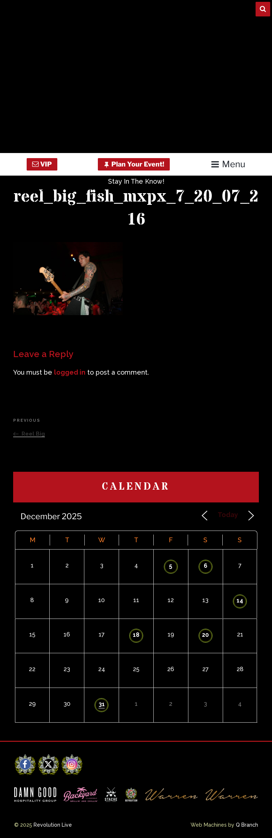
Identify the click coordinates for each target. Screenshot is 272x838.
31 (102, 704)
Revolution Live (53, 825)
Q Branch (247, 825)
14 (240, 600)
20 (205, 634)
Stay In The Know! (136, 181)
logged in (69, 372)
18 (136, 634)
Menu (228, 164)
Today (228, 515)
